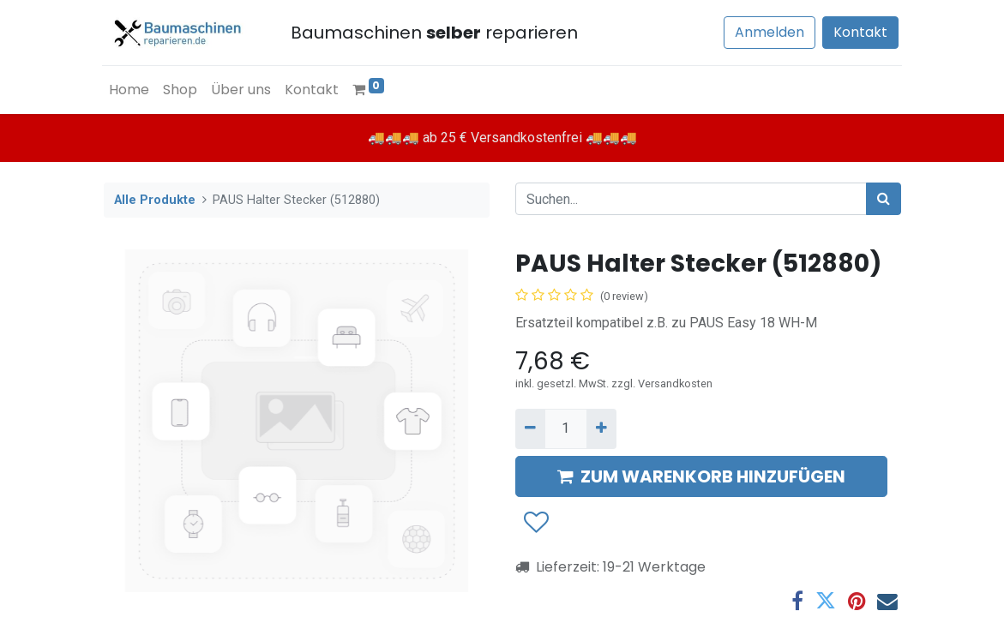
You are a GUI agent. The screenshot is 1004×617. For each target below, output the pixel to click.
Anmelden (768, 32)
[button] (535, 523)
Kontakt (860, 32)
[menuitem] (131, 90)
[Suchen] (883, 199)
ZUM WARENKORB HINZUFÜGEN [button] (701, 476)
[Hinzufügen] (601, 428)
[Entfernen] (530, 428)
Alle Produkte (154, 200)
